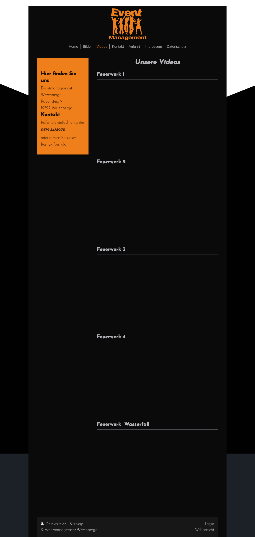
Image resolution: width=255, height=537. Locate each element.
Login (209, 524)
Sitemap (76, 524)
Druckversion (54, 524)
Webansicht (204, 530)
